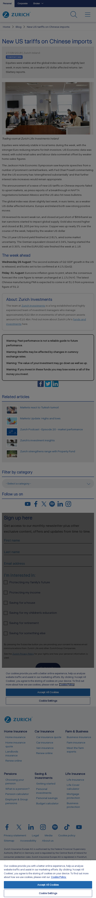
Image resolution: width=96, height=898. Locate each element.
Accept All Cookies (48, 884)
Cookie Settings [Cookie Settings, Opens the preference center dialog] (48, 893)
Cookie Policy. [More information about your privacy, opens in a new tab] (58, 877)
